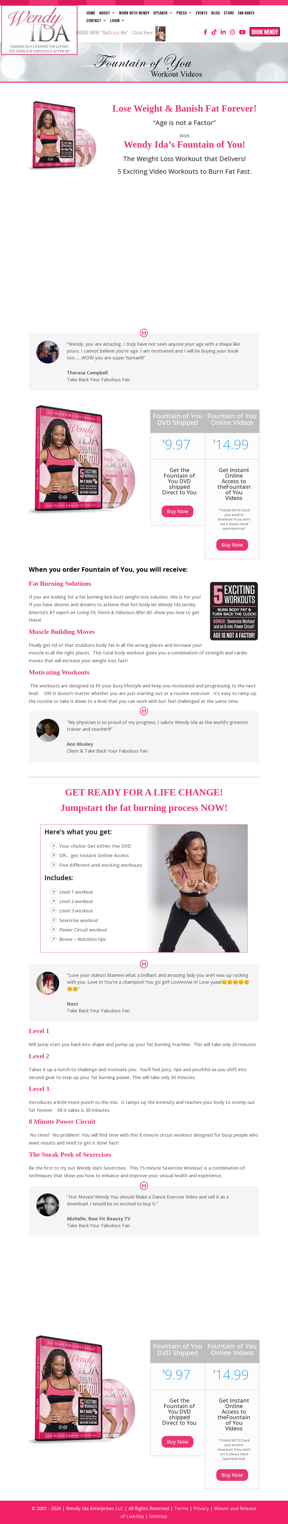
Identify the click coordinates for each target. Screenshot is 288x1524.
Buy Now (177, 511)
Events (201, 13)
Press (181, 13)
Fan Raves (246, 13)
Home (90, 13)
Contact (93, 21)
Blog (215, 13)
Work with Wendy (134, 13)
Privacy (201, 1508)
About (104, 13)
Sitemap (158, 1516)
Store (229, 13)
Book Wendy (265, 32)
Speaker (160, 13)
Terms (181, 1508)
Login (114, 21)
